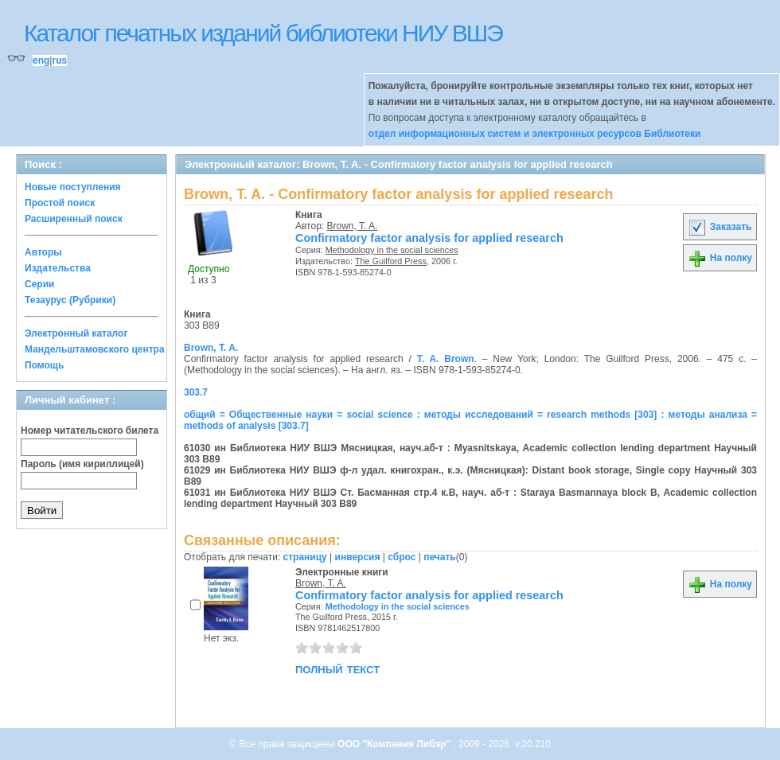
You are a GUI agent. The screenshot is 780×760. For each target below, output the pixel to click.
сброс (401, 557)
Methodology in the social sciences (392, 250)
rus (59, 60)
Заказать (719, 226)
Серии (39, 284)
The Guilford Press (391, 261)
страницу (305, 557)
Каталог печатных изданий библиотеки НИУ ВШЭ (263, 33)
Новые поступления (73, 187)
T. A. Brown (445, 358)
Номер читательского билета (89, 430)
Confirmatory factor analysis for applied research (429, 238)
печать (439, 557)
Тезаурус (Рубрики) (70, 300)
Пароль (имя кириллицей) (82, 464)
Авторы (43, 252)
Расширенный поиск (74, 218)
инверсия (357, 557)
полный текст (337, 668)
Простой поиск (60, 203)
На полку (720, 257)
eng (41, 60)
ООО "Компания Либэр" (395, 744)
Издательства (58, 268)
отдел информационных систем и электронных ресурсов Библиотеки (535, 133)
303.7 (196, 392)
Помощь (44, 365)
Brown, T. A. (352, 226)
